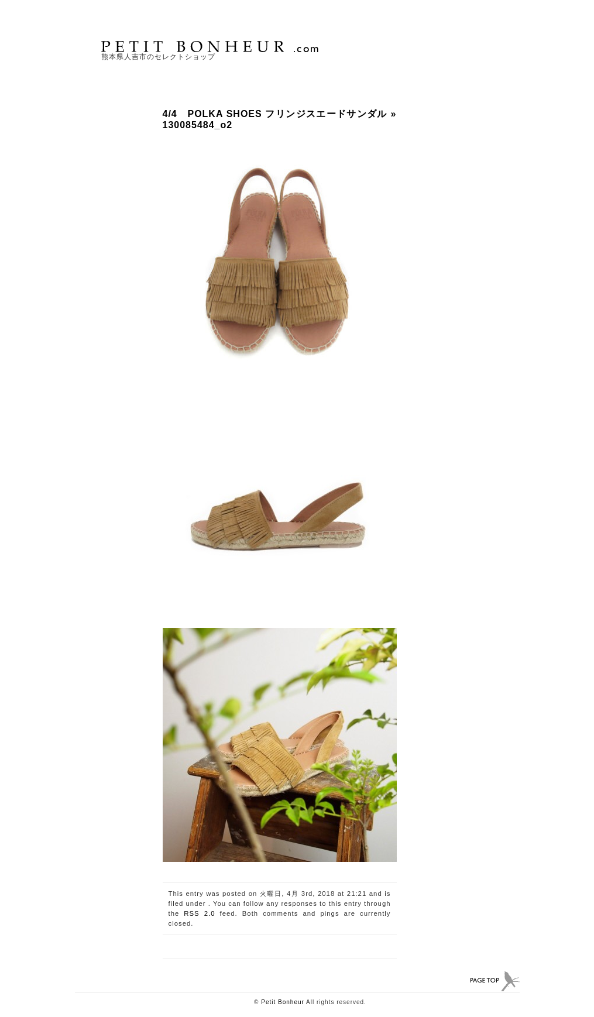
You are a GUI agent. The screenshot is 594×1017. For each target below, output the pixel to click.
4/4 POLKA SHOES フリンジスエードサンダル (275, 114)
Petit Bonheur (282, 1002)
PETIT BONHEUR (211, 46)
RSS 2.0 (199, 913)
